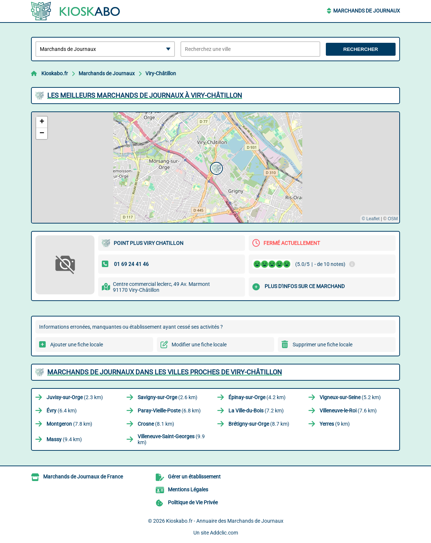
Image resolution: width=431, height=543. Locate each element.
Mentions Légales (188, 489)
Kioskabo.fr (54, 73)
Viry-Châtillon (160, 73)
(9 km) (335, 424)
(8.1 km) (156, 424)
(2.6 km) (167, 397)
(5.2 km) (350, 397)
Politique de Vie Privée (193, 502)
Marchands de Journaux (366, 11)
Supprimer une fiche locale (322, 344)
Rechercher (360, 49)
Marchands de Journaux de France (83, 477)
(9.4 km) (64, 439)
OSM (393, 218)
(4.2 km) (257, 397)
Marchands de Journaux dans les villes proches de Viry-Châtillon (164, 372)
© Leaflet (370, 218)
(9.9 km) (171, 439)
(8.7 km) (258, 424)
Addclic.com (224, 533)
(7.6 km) (348, 411)
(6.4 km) (61, 411)
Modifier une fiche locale (199, 344)
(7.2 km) (256, 411)
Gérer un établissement (194, 477)
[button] (215, 167)
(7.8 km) (69, 424)
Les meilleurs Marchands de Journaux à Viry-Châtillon (144, 95)
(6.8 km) (169, 411)
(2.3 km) (74, 397)
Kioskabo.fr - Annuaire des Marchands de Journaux (224, 521)
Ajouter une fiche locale (76, 344)
